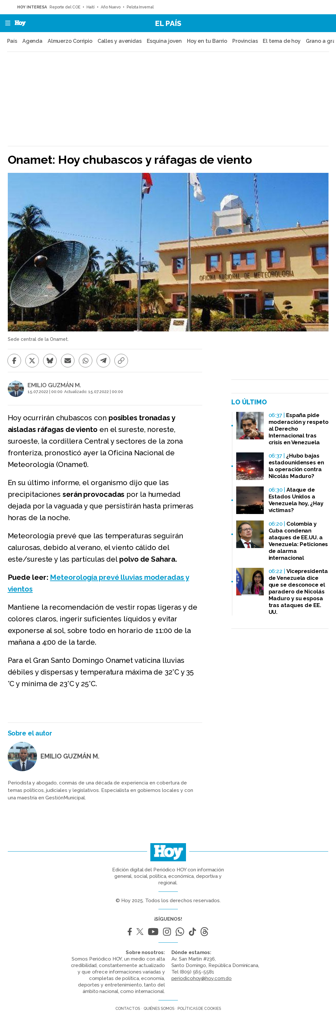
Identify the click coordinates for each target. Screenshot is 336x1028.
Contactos (127, 1008)
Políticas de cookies (199, 1008)
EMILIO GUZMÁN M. (54, 385)
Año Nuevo (111, 7)
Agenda (32, 41)
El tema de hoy (282, 41)
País (12, 41)
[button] (6, 23)
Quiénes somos (159, 1008)
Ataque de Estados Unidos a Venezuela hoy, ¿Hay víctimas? (296, 499)
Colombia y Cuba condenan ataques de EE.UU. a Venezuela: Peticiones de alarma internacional (298, 540)
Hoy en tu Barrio (207, 41)
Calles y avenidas (120, 41)
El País (168, 23)
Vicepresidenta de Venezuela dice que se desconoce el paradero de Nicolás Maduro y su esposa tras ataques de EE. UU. (298, 591)
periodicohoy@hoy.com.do (201, 978)
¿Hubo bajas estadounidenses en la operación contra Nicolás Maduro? (296, 465)
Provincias (245, 41)
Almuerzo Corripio (70, 41)
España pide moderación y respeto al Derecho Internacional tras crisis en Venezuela (299, 429)
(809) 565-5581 (197, 972)
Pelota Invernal (140, 7)
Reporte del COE (65, 7)
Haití (91, 7)
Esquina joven (164, 41)
